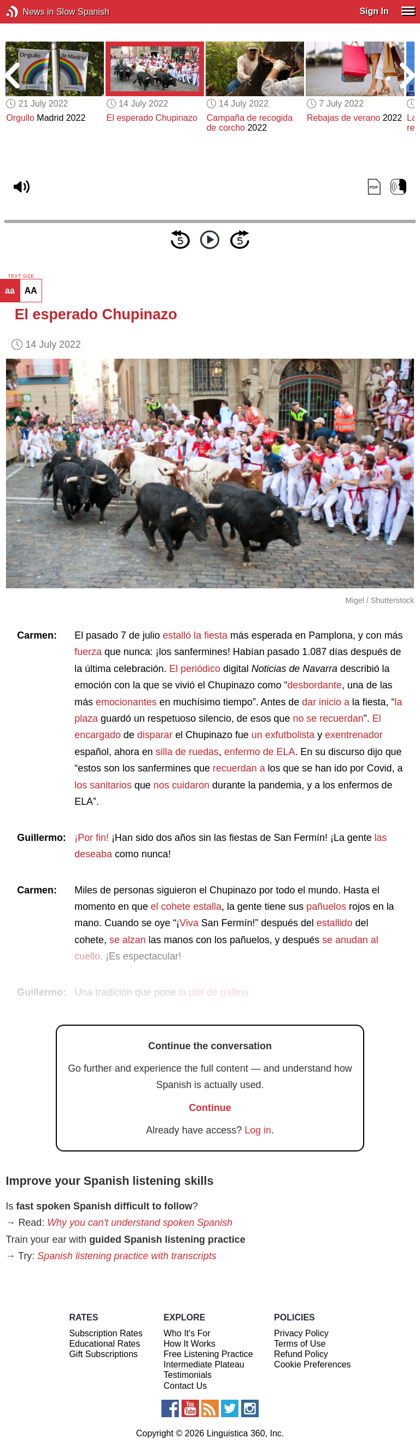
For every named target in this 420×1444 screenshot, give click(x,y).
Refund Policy (301, 1354)
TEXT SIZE (21, 276)
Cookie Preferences (312, 1364)
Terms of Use (299, 1343)
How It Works (189, 1343)
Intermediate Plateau (204, 1364)
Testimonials (188, 1374)
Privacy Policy (301, 1333)
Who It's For (187, 1333)
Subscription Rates (105, 1333)
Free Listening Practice (208, 1354)
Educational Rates (104, 1343)
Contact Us (185, 1385)
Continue (210, 1107)
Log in (257, 1130)
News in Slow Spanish (28, 11)
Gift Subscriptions (103, 1354)
